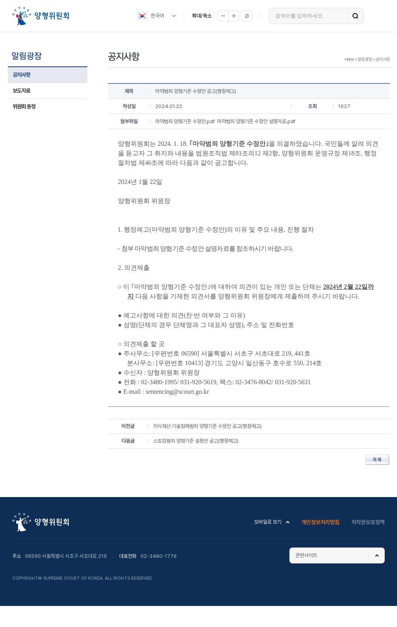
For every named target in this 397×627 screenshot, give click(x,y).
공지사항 (21, 75)
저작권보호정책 (368, 522)
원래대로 (246, 15)
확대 (233, 15)
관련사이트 (306, 555)
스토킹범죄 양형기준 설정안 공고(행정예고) (196, 441)
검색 (355, 16)
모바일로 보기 (267, 522)
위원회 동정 (24, 106)
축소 (223, 15)
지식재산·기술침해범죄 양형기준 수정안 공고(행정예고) (207, 426)
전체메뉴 (378, 15)
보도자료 (21, 90)
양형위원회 (40, 16)
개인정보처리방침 (320, 522)
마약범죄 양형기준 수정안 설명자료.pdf (256, 121)
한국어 (157, 16)
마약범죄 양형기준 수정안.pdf (185, 121)
